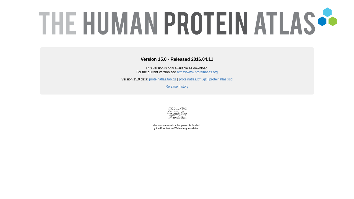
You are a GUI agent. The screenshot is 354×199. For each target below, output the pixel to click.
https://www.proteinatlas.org (197, 72)
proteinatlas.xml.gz (193, 79)
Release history (177, 86)
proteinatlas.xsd (221, 79)
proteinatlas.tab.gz (162, 79)
